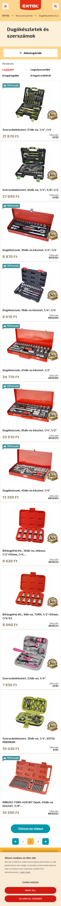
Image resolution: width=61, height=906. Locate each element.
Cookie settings (30, 882)
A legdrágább (10, 75)
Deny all (30, 890)
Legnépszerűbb (40, 69)
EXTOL (6, 15)
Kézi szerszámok (24, 15)
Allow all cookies (30, 899)
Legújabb (8, 69)
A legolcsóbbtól (40, 75)
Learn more (25, 872)
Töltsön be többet (30, 828)
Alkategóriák (33, 53)
